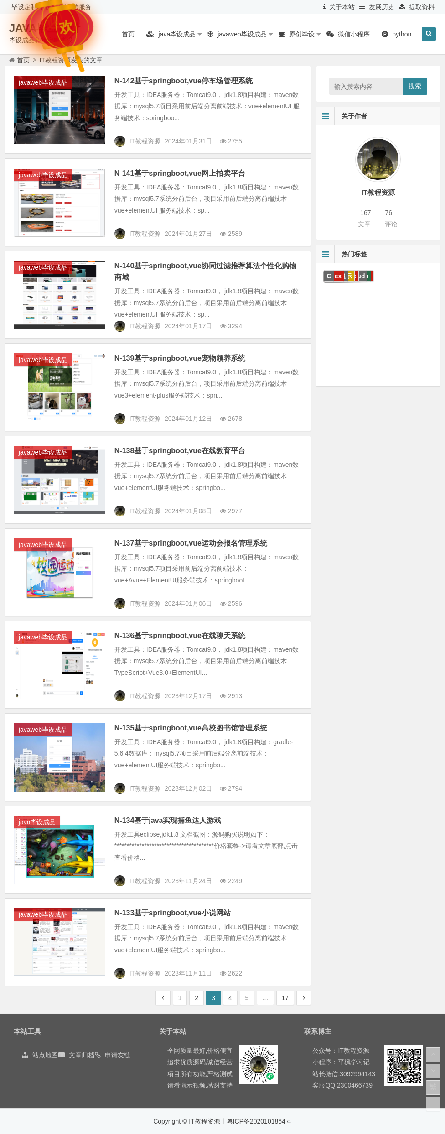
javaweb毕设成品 (43, 82)
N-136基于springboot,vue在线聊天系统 (179, 635)
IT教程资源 (378, 192)
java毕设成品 (37, 822)
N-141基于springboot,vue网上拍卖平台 (179, 173)
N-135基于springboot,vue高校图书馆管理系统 (190, 728)
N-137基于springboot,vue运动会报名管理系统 (190, 543)
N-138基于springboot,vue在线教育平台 (179, 451)
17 (285, 997)
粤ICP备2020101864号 (259, 1121)
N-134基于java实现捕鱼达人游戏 (168, 820)
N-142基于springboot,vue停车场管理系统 (183, 81)
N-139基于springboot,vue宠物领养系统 (179, 358)
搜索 (415, 86)
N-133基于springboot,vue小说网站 (172, 913)
